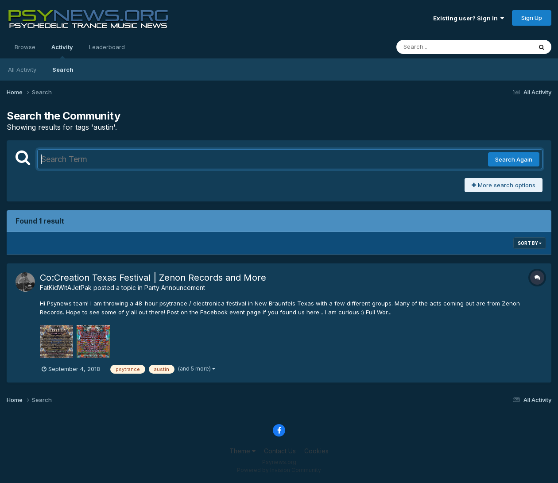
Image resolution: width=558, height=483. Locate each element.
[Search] (440, 47)
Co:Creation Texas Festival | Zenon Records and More (153, 277)
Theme (242, 451)
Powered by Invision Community (279, 470)
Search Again (513, 159)
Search (63, 69)
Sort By (530, 243)
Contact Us (280, 451)
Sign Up (531, 17)
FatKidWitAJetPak (66, 287)
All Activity (22, 69)
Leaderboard (107, 46)
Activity (62, 50)
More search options (503, 185)
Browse (25, 46)
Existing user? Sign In (468, 18)
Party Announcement (174, 287)
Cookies (316, 451)
